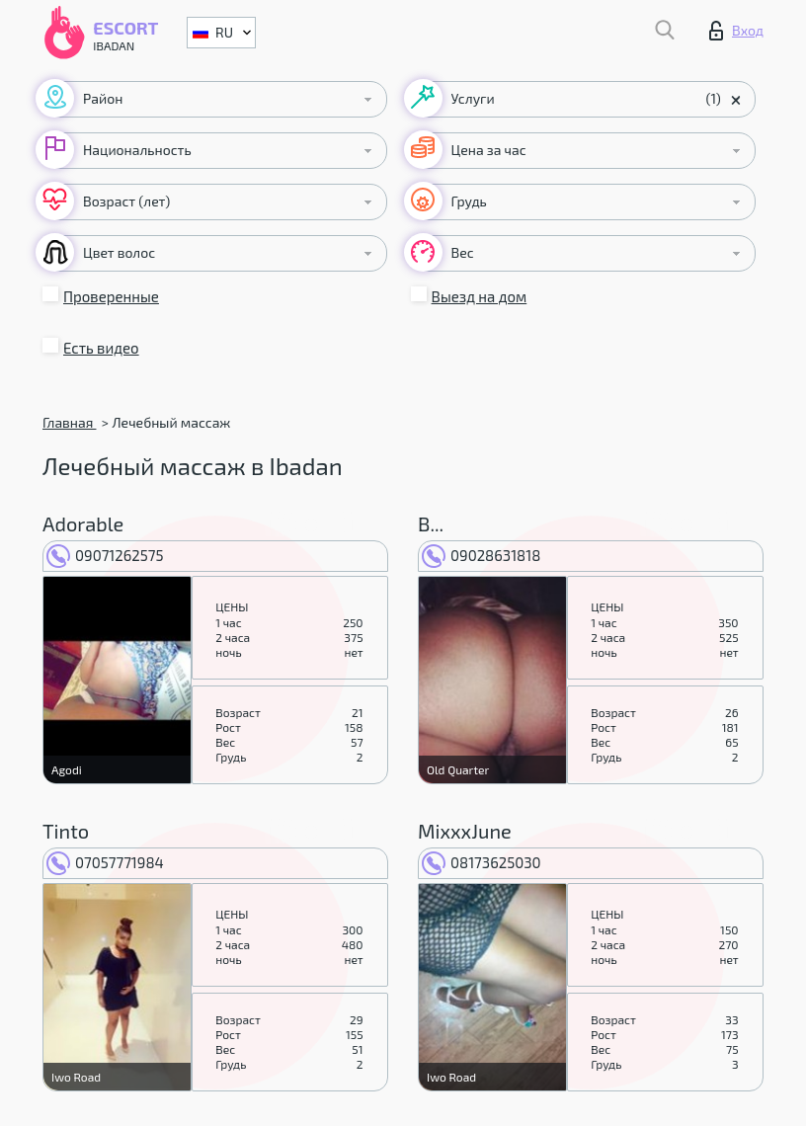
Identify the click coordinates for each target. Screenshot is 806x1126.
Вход (736, 30)
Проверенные (111, 296)
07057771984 (105, 862)
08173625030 (481, 862)
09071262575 (105, 555)
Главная (69, 422)
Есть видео (101, 348)
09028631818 (481, 555)
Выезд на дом (479, 296)
